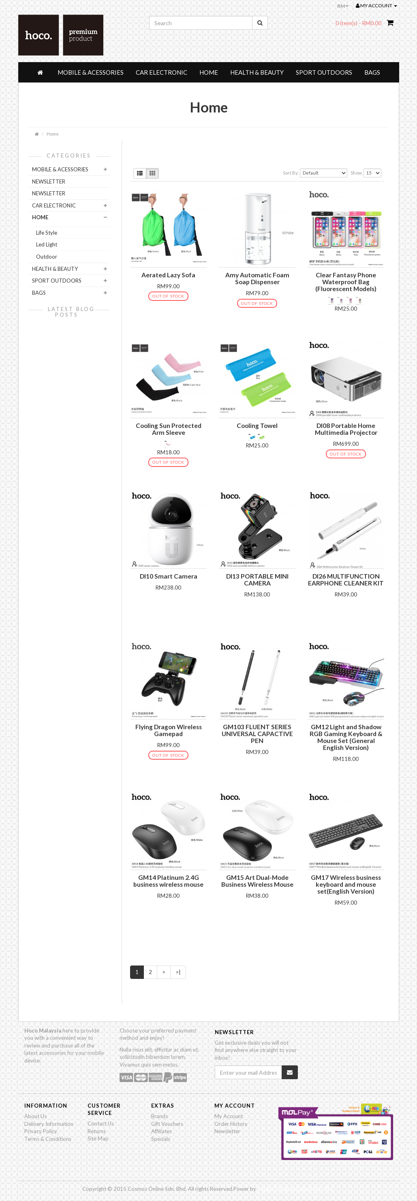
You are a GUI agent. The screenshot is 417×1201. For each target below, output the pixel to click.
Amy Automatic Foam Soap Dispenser (257, 278)
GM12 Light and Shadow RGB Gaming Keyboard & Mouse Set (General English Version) (346, 737)
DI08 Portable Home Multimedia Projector (346, 429)
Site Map (98, 1138)
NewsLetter (48, 193)
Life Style (46, 232)
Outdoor (46, 256)
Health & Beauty (257, 72)
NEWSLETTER (48, 181)
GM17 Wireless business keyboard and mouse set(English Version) (346, 884)
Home (208, 72)
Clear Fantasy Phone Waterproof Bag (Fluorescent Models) (345, 281)
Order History (231, 1124)
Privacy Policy (40, 1131)
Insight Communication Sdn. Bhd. (296, 1189)
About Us (35, 1116)
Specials (160, 1139)
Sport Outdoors (324, 72)
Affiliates (161, 1131)
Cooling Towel (257, 425)
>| (178, 972)
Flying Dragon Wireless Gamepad (168, 730)
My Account (228, 1116)
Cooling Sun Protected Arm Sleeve (168, 429)
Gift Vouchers (167, 1124)
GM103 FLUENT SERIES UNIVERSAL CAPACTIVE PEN (257, 733)
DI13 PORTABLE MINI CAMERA (257, 579)
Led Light (46, 244)
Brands (159, 1116)
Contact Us (101, 1123)
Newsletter (227, 1131)
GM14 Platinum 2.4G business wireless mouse (168, 881)
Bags (372, 72)
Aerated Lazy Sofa (168, 275)
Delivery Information (48, 1124)
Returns (97, 1131)
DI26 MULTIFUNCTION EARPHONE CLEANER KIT (346, 579)
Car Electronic (161, 72)
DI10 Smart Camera (168, 576)
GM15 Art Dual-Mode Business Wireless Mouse (257, 881)
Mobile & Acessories (91, 72)
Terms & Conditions (47, 1139)
